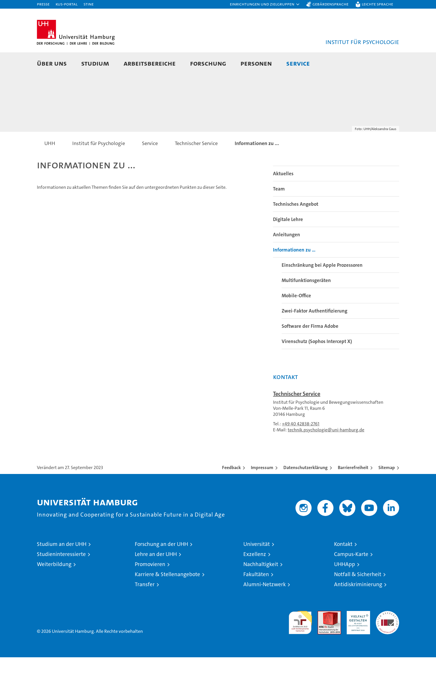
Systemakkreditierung (387, 635)
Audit (323, 635)
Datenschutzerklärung (305, 488)
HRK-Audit (357, 635)
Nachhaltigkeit (260, 585)
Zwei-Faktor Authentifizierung (314, 331)
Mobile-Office (296, 316)
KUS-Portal (66, 4)
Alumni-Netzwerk (264, 605)
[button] (265, 4)
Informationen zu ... (294, 270)
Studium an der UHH (61, 564)
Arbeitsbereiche (150, 63)
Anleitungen (286, 255)
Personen (256, 63)
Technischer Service (296, 414)
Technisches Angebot (295, 225)
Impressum (262, 488)
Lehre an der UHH (156, 574)
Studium (95, 63)
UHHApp (344, 585)
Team (279, 209)
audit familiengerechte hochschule (300, 641)
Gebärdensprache (330, 4)
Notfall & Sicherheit (357, 595)
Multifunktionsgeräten (306, 301)
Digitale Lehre (288, 240)
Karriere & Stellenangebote (167, 595)
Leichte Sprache (377, 4)
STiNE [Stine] (89, 4)
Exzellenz (254, 574)
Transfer (145, 605)
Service (298, 63)
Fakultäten (256, 595)
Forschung (208, 63)
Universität (256, 564)
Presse (43, 4)
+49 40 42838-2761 (300, 444)
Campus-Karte (351, 574)
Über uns (52, 63)
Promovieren (150, 585)
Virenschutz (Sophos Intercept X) (317, 362)
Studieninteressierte (61, 574)
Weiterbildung (54, 585)
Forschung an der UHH (161, 564)
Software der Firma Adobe (310, 347)
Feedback (231, 488)
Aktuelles (283, 194)
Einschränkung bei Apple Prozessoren (322, 286)
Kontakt (343, 564)
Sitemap (386, 488)
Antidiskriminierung (358, 605)
